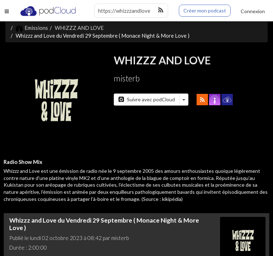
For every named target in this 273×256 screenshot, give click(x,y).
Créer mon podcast (204, 10)
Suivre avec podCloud (146, 99)
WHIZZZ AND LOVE (79, 28)
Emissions (32, 28)
